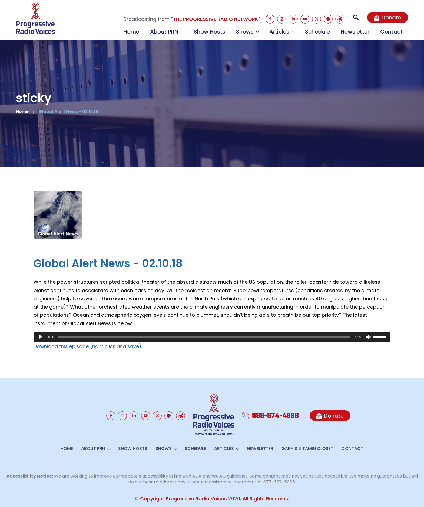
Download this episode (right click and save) (87, 346)
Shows (247, 31)
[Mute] (368, 337)
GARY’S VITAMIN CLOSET (307, 448)
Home (131, 31)
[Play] (40, 337)
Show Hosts (209, 31)
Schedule (317, 31)
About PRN (166, 31)
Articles (281, 31)
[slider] (204, 337)
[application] (212, 337)
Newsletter (355, 31)
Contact (391, 31)
